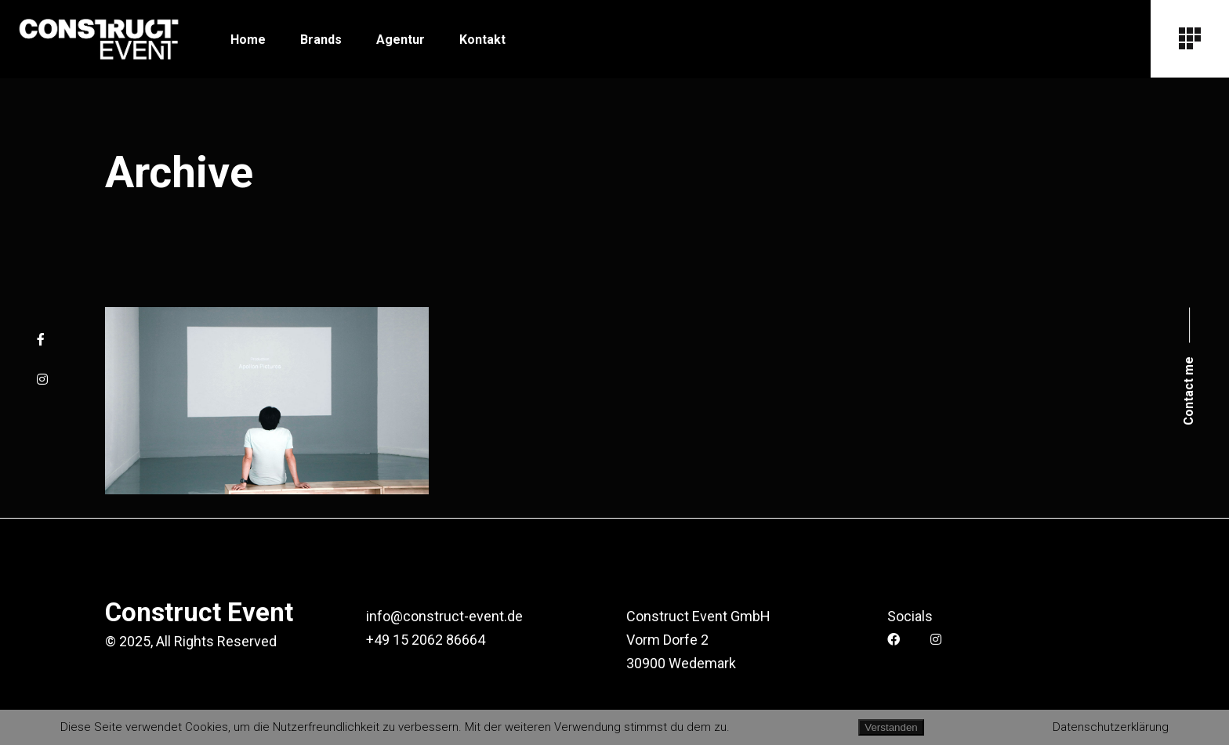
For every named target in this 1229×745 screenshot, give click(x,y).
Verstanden (891, 727)
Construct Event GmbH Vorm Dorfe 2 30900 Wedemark (698, 639)
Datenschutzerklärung (1111, 727)
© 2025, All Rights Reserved (191, 641)
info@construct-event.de (444, 616)
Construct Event (199, 612)
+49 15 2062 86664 (425, 639)
